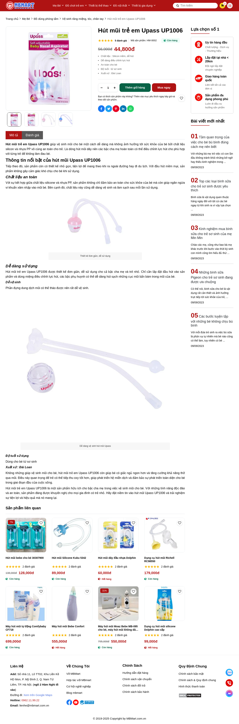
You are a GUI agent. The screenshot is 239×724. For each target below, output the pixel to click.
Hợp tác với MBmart (78, 680)
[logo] (20, 5)
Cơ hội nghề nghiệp (78, 686)
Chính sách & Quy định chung (197, 680)
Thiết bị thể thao (100, 6)
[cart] (222, 5)
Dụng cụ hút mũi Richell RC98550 (159, 559)
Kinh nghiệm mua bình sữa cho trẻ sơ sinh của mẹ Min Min (211, 233)
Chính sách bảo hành (135, 691)
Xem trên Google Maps (38, 695)
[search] (195, 5)
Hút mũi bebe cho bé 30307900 (25, 557)
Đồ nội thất (121, 6)
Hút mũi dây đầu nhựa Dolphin (117, 557)
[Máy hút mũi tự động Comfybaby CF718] (26, 603)
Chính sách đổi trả (133, 685)
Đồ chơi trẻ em (76, 6)
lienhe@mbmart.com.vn (34, 705)
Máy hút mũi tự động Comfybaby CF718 (26, 628)
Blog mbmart (74, 692)
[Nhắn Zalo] (229, 672)
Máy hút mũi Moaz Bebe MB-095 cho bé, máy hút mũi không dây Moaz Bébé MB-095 (118, 628)
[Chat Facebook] (229, 693)
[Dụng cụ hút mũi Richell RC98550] (165, 535)
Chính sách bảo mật (191, 673)
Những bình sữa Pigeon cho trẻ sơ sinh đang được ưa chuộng (212, 277)
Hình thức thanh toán (192, 686)
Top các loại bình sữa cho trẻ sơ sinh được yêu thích (211, 185)
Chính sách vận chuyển (137, 679)
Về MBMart (73, 673)
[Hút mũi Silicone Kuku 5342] (72, 535)
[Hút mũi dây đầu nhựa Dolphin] (118, 535)
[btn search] (178, 5)
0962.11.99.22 (30, 700)
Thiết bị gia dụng (144, 6)
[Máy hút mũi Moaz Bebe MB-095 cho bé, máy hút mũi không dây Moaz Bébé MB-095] (118, 603)
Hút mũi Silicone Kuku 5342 (69, 557)
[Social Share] (101, 108)
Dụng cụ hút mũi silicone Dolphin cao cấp (160, 628)
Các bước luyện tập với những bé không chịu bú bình (212, 321)
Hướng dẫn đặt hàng (135, 672)
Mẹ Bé (58, 6)
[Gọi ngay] (229, 683)
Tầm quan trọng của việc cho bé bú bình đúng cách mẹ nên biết (210, 142)
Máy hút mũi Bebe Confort (68, 626)
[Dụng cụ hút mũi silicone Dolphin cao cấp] (165, 603)
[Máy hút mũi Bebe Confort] (72, 603)
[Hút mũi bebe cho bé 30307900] (26, 535)
